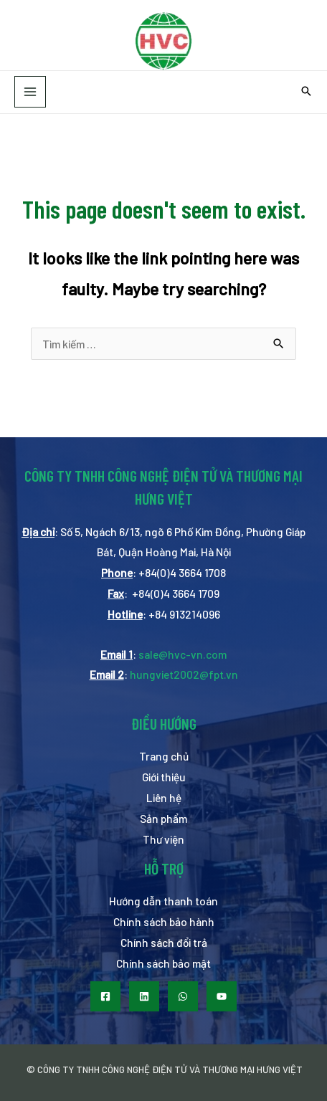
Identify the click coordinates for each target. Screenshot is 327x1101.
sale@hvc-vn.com (182, 654)
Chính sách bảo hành (163, 921)
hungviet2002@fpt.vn (184, 674)
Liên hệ (163, 797)
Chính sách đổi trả (163, 942)
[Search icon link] (306, 92)
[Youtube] (222, 996)
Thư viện (163, 839)
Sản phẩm (163, 818)
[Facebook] (105, 996)
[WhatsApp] (183, 996)
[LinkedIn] (144, 996)
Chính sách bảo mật (163, 963)
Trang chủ (164, 756)
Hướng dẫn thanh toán (163, 900)
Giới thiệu (164, 776)
